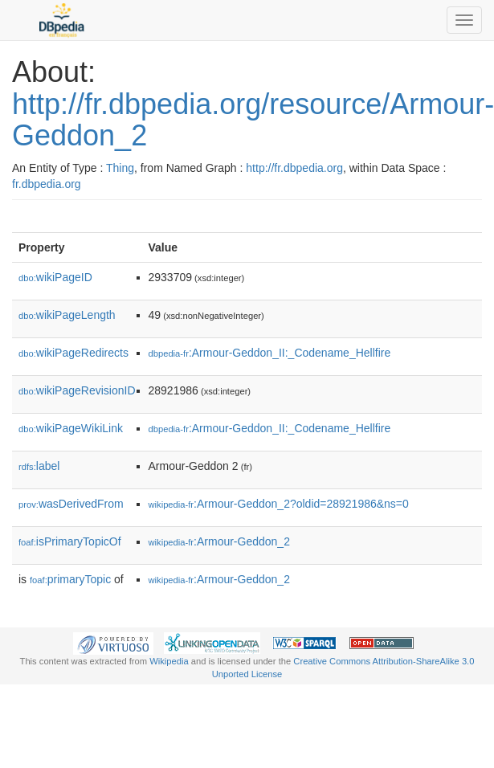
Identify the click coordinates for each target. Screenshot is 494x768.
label (38, 466)
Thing (120, 167)
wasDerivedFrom (71, 503)
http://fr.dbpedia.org (294, 167)
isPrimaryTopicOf (69, 541)
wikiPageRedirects (73, 352)
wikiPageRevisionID (77, 390)
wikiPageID (55, 277)
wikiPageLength (67, 314)
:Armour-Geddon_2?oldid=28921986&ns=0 (279, 503)
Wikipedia (169, 661)
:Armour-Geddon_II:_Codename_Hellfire (270, 352)
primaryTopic (70, 579)
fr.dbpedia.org (46, 184)
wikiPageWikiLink (70, 428)
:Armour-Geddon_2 (219, 541)
